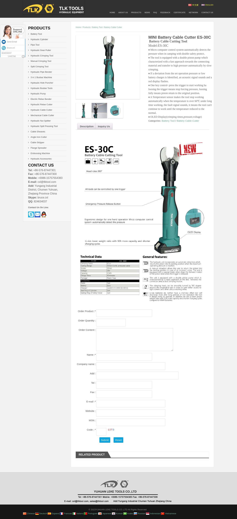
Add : (93, 373)
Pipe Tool (35, 45)
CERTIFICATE (179, 12)
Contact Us (207, 12)
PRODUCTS (136, 12)
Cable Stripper (37, 142)
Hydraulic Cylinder (39, 39)
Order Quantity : (87, 320)
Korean (117, 513)
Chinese (29, 513)
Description (87, 126)
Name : (91, 354)
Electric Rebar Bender (41, 99)
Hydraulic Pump (38, 93)
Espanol (53, 513)
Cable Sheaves (38, 131)
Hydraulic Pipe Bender (41, 72)
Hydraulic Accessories (41, 158)
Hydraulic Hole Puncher (42, 83)
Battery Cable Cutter (113, 27)
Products (86, 27)
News (147, 12)
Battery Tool (97, 27)
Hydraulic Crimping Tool (42, 55)
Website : (90, 411)
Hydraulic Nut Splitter (41, 121)
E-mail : (91, 401)
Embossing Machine (40, 153)
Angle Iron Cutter (39, 137)
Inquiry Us (104, 126)
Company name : (86, 364)
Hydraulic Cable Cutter (41, 110)
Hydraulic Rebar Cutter (41, 104)
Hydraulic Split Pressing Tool (44, 126)
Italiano (78, 513)
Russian (139, 513)
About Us (123, 12)
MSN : (92, 420)
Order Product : (87, 311)
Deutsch (41, 513)
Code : (91, 429)
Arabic (128, 513)
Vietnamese (168, 513)
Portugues (91, 513)
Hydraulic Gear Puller (41, 50)
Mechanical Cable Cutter (42, 115)
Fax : (93, 392)
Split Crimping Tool (39, 66)
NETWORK (193, 12)
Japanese (104, 513)
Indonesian (153, 513)
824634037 (7, 53)
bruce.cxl (8, 48)
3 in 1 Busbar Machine (41, 77)
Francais (66, 513)
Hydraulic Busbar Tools (42, 88)
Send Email (9, 42)
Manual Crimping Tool (41, 61)
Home (112, 12)
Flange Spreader (39, 148)
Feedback (165, 12)
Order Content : (87, 329)
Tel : (93, 382)
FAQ (155, 12)
